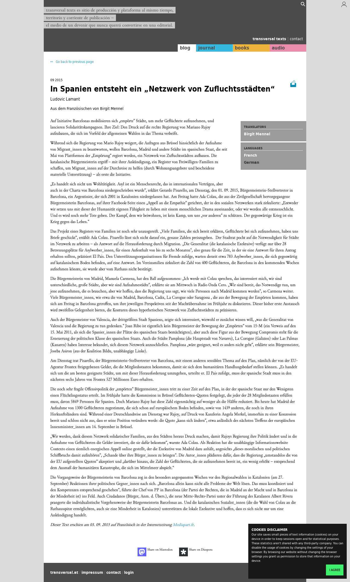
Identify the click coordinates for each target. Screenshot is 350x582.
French (250, 155)
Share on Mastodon (155, 552)
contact (296, 39)
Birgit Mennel (257, 134)
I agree (334, 570)
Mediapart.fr (183, 525)
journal (206, 47)
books (242, 47)
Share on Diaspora (195, 552)
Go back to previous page (74, 61)
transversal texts (270, 39)
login (129, 572)
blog (185, 47)
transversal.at (64, 572)
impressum (92, 572)
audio (278, 47)
